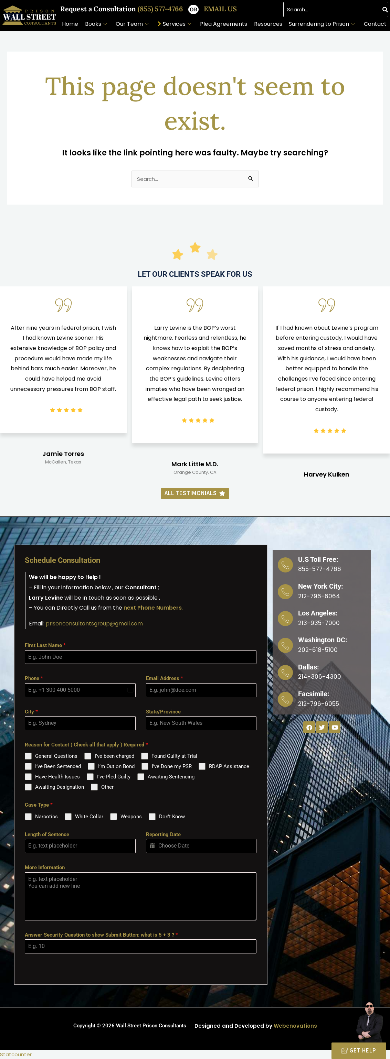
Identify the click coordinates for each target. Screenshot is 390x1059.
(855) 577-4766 (161, 8)
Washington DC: (322, 639)
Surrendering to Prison (322, 24)
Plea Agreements (223, 24)
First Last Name (45, 645)
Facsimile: (313, 692)
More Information (45, 867)
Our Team (132, 24)
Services (177, 24)
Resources (268, 24)
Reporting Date (163, 834)
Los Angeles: (318, 613)
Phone (34, 678)
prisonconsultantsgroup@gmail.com (95, 623)
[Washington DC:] (285, 644)
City (31, 711)
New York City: (320, 586)
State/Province (163, 711)
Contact (375, 24)
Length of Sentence (47, 834)
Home (70, 24)
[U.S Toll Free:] (285, 564)
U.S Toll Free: (318, 559)
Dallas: (308, 666)
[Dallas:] (285, 671)
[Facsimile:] (285, 698)
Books (96, 24)
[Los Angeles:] (285, 618)
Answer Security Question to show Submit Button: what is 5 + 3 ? (101, 934)
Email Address (164, 678)
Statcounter (16, 1054)
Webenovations (295, 1025)
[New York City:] (285, 591)
